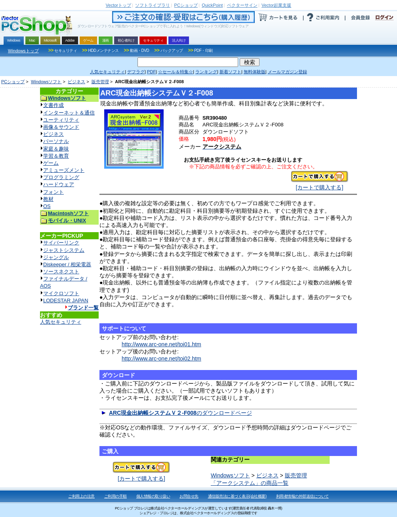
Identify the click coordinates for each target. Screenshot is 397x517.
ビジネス (76, 81)
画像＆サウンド (61, 127)
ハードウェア (58, 184)
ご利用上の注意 (81, 496)
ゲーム (51, 163)
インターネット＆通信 (69, 113)
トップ (118, 5)
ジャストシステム (63, 250)
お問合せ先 (188, 496)
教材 (48, 199)
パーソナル (56, 141)
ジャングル (56, 257)
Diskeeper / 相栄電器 (67, 264)
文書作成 (53, 105)
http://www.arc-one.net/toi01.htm (161, 344)
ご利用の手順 (115, 496)
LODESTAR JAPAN (65, 300)
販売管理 (100, 81)
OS (47, 206)
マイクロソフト (61, 293)
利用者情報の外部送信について (302, 496)
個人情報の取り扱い (153, 496)
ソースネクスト (61, 272)
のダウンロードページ (180, 413)
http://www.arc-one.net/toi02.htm (161, 358)
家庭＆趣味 (56, 149)
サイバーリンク (61, 243)
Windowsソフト (46, 81)
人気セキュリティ (60, 322)
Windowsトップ (23, 50)
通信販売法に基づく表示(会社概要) (237, 496)
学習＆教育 (56, 156)
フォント (53, 192)
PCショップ (13, 81)
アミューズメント (63, 170)
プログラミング (61, 177)
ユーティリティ (61, 120)
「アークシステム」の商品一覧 (249, 483)
